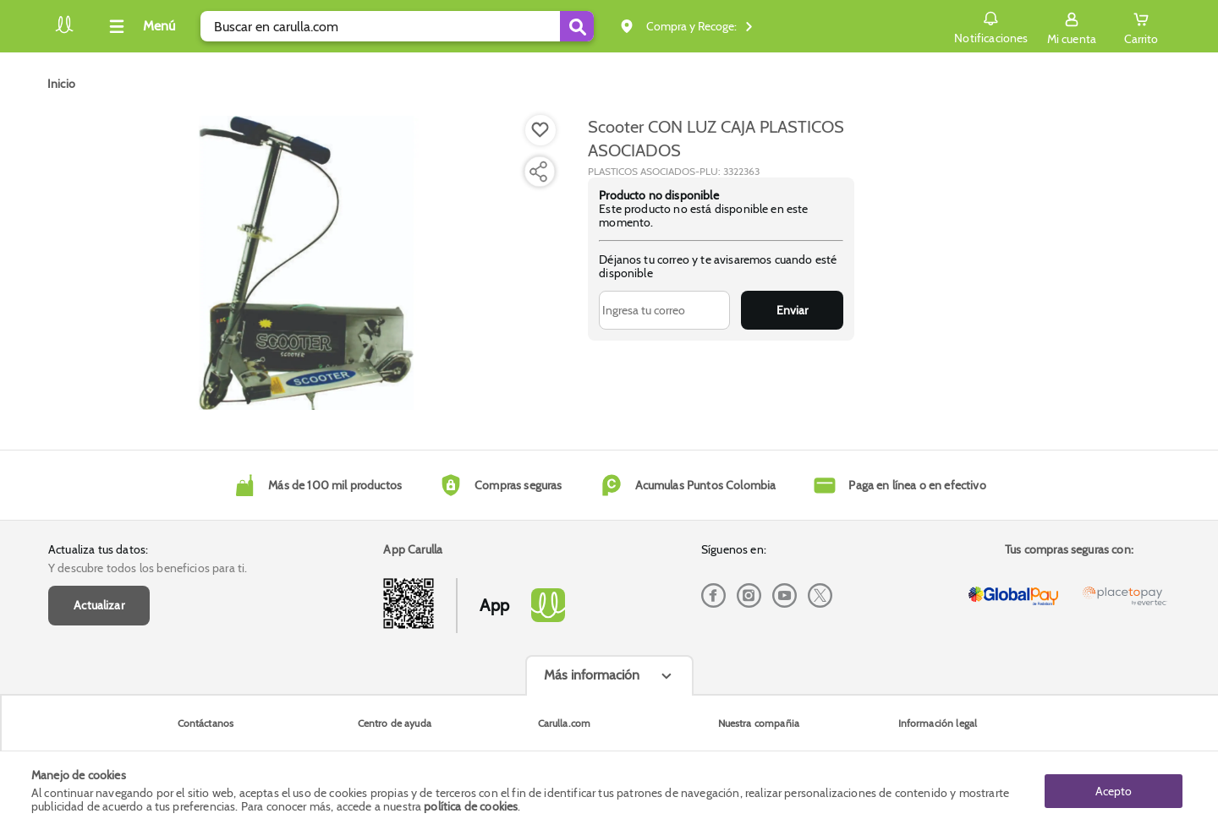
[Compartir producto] (538, 171)
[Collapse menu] (139, 26)
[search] (397, 26)
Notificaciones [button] (991, 25)
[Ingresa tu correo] (664, 310)
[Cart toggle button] (1141, 26)
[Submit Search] (577, 26)
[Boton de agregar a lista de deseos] (540, 130)
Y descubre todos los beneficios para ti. (147, 568)
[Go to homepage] (61, 83)
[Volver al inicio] (64, 31)
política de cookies (471, 806)
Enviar (792, 310)
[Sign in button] (1071, 26)
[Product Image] (306, 263)
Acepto (1113, 790)
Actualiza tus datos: (98, 549)
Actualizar (99, 605)
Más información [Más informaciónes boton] (591, 675)
